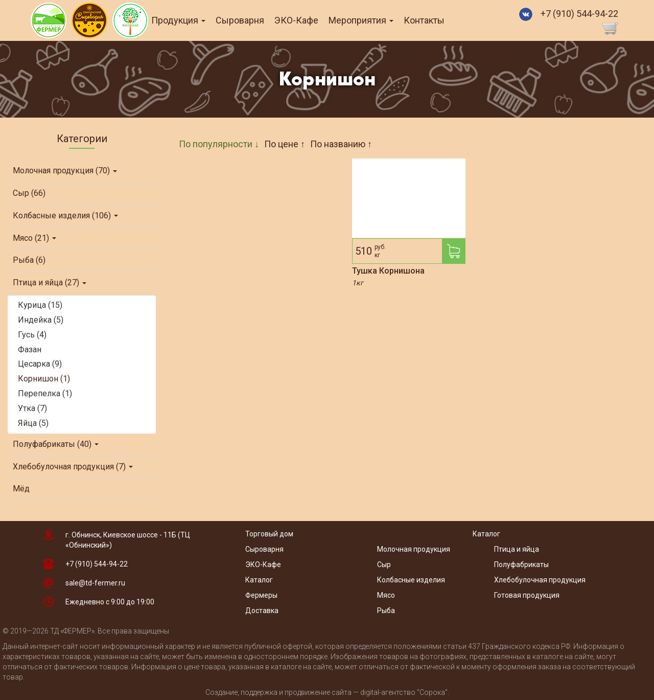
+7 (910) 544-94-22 (579, 13)
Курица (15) (40, 305)
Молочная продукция (413, 549)
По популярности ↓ (219, 144)
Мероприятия (375, 20)
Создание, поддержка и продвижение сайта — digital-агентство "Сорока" (326, 692)
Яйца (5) (33, 423)
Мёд (21, 488)
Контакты (438, 20)
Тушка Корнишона (388, 271)
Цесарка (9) (40, 364)
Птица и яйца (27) (49, 282)
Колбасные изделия (411, 580)
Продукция (193, 20)
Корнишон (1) (44, 378)
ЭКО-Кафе (311, 20)
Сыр (384, 564)
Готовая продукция (526, 595)
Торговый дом (269, 534)
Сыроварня (254, 20)
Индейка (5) (40, 320)
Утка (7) (32, 408)
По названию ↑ (341, 144)
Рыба (386, 610)
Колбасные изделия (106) (65, 215)
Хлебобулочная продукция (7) (73, 466)
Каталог (259, 580)
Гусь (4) (32, 335)
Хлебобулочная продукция (540, 580)
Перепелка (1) (45, 393)
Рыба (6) (29, 260)
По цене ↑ (284, 144)
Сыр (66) (29, 193)
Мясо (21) (34, 238)
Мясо (386, 595)
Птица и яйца (516, 549)
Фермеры (261, 595)
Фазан (29, 349)
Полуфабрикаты (522, 564)
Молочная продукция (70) (65, 170)
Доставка (261, 610)
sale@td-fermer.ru (95, 583)
